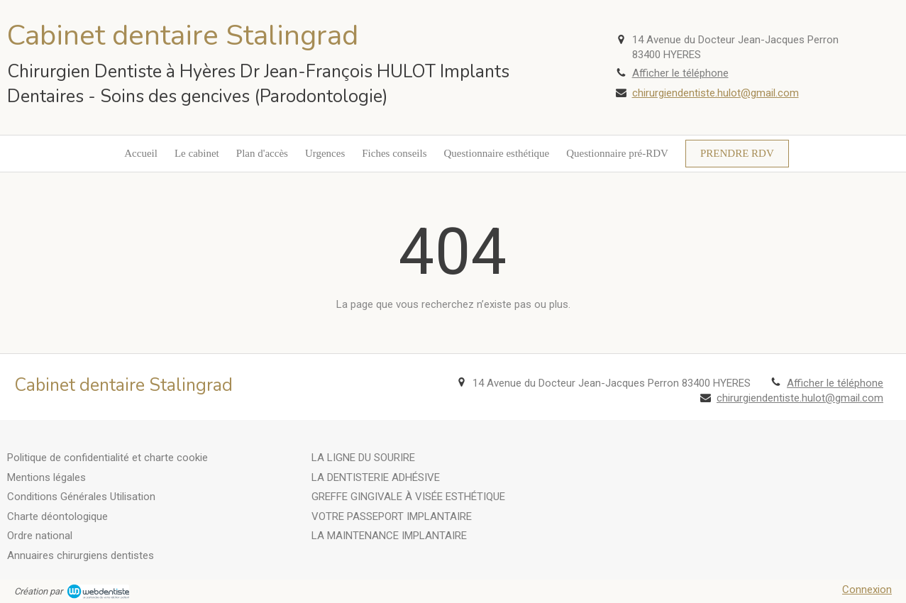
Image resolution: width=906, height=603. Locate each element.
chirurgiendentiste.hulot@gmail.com (715, 93)
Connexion (867, 589)
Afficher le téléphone (680, 73)
